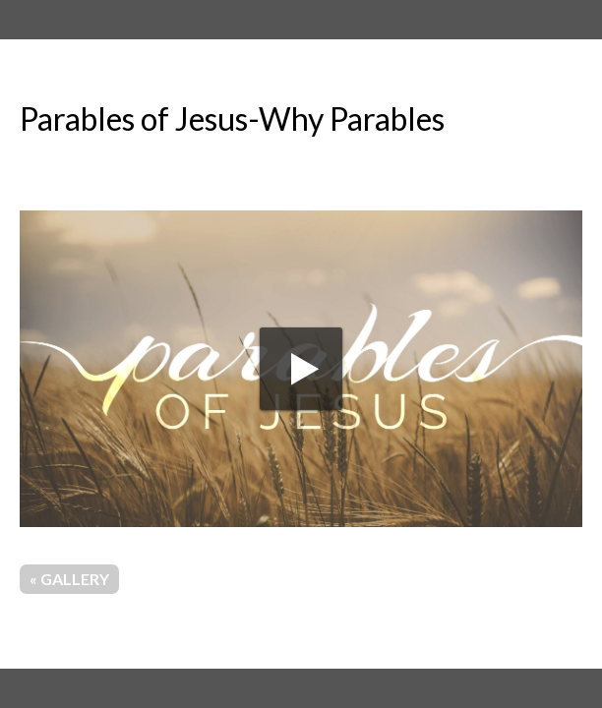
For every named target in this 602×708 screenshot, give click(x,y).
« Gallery (69, 578)
